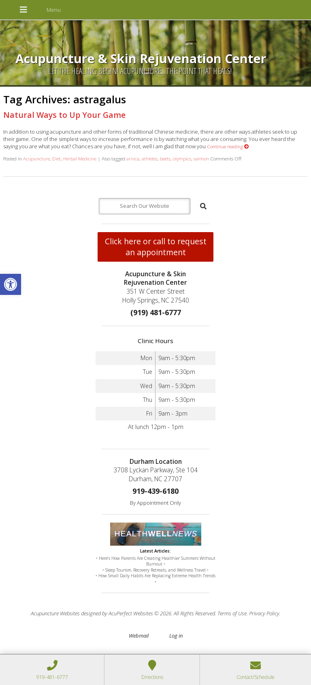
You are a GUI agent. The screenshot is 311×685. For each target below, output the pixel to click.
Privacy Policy (264, 613)
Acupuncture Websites (55, 613)
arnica (132, 158)
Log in (176, 635)
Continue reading (228, 146)
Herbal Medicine (79, 158)
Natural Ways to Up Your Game (64, 114)
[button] (10, 284)
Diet (56, 158)
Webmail (139, 635)
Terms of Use (232, 613)
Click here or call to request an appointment (156, 247)
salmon (201, 158)
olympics (182, 158)
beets (165, 158)
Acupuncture (36, 158)
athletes (150, 158)
